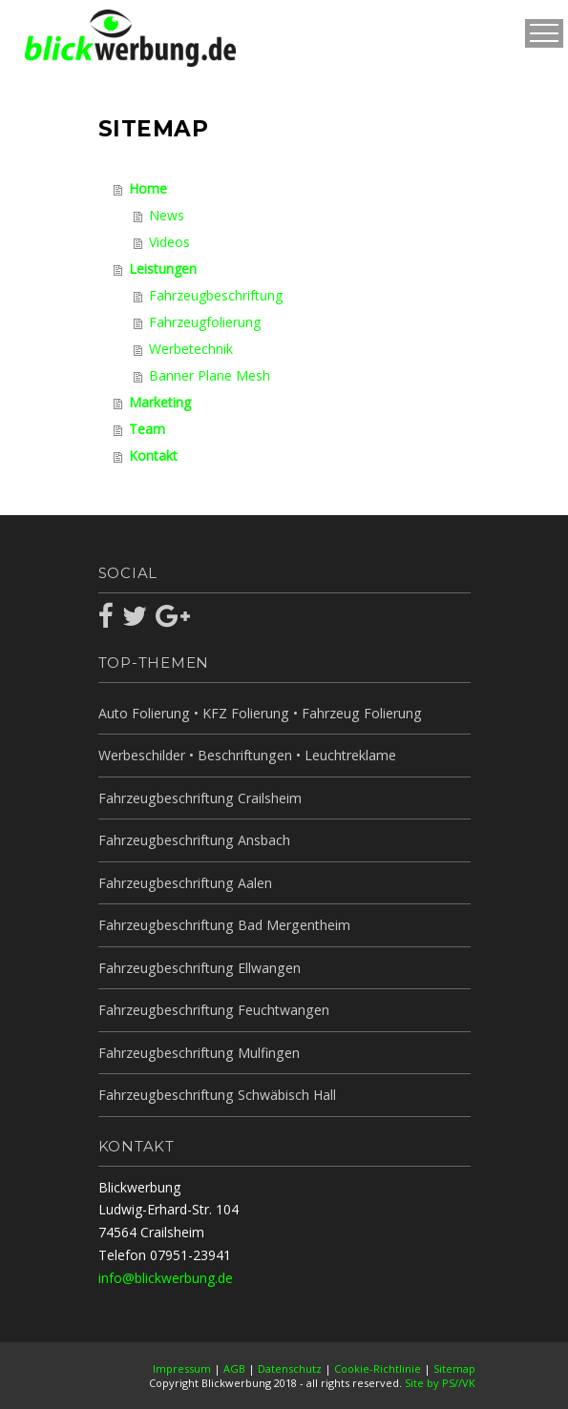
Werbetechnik (191, 349)
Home (148, 188)
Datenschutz (290, 1368)
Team (147, 429)
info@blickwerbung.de (165, 1278)
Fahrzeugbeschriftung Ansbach (193, 840)
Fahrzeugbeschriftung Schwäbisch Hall (216, 1095)
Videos (169, 242)
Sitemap (454, 1368)
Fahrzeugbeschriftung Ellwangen (198, 968)
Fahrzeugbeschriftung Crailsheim (199, 798)
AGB (234, 1368)
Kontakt (153, 455)
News (166, 215)
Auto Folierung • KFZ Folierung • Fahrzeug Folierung (258, 713)
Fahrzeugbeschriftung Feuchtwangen (212, 1010)
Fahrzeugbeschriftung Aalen (184, 883)
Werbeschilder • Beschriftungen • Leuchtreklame (246, 755)
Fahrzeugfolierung (205, 322)
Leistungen (163, 268)
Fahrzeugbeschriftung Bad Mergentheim (222, 925)
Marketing (160, 402)
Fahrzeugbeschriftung (216, 295)
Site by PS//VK (440, 1383)
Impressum (182, 1368)
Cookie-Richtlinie (377, 1368)
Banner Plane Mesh (209, 375)
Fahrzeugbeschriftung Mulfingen (197, 1053)
